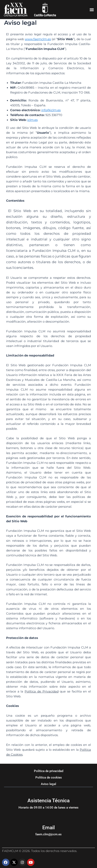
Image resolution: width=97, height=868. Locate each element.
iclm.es (32, 120)
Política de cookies (48, 777)
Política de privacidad (48, 771)
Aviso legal (48, 784)
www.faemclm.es (38, 39)
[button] (91, 9)
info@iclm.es (51, 110)
